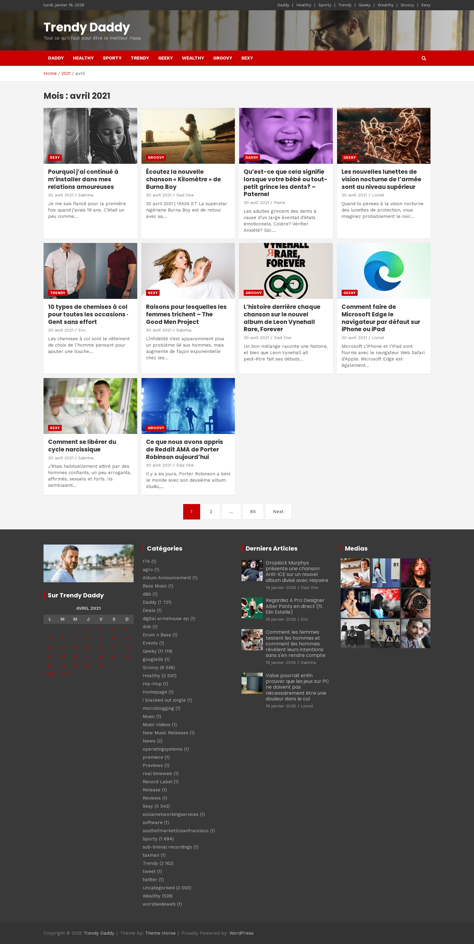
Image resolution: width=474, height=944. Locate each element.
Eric (82, 330)
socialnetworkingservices (171, 814)
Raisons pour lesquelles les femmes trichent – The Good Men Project (186, 314)
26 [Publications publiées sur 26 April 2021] (50, 666)
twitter (150, 879)
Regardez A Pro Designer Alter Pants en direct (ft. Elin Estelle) (295, 606)
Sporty (324, 5)
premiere (153, 757)
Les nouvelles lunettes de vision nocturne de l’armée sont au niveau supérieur (381, 179)
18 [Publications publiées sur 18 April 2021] (127, 647)
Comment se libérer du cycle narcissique (82, 446)
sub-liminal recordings (167, 847)
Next (278, 511)
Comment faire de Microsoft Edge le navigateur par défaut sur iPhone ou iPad (381, 318)
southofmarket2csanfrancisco (176, 830)
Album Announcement (167, 577)
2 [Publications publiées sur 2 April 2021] (101, 628)
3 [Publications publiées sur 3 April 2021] (114, 628)
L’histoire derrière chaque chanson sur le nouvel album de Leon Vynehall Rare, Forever (282, 318)
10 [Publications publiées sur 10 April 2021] (114, 638)
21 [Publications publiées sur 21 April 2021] (75, 656)
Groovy (407, 5)
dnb (147, 626)
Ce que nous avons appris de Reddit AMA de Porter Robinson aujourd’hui (184, 449)
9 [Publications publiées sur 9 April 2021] (100, 638)
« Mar (50, 674)
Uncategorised (159, 888)
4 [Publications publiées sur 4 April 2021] (126, 628)
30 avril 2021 (60, 194)
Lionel (378, 194)
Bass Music (155, 586)
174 (146, 561)
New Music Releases (165, 732)
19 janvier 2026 (281, 587)
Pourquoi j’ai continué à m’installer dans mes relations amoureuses (83, 179)
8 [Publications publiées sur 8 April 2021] (88, 638)
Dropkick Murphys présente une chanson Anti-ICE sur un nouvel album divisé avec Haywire (297, 571)
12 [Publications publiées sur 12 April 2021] (50, 647)
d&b (147, 594)
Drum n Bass (157, 635)
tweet (149, 871)
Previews (153, 765)
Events (150, 643)
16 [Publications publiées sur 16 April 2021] (101, 647)
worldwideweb (159, 904)
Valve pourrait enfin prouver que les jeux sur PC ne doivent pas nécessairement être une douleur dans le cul (297, 687)
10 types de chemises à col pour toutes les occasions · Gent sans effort (88, 314)
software (153, 822)
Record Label (157, 781)
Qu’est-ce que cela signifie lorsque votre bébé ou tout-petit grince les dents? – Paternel (285, 183)
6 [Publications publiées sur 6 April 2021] (62, 638)
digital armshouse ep (166, 618)
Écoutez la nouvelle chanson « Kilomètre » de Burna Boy (183, 179)
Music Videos (156, 724)
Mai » (66, 674)
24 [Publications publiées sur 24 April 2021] (114, 656)
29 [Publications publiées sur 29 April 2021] (88, 666)
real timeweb (157, 773)
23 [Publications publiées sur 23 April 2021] (101, 656)
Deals (149, 610)
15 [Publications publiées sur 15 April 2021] (88, 647)
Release (152, 790)
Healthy (303, 5)
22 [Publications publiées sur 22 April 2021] (88, 656)
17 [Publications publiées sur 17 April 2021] (114, 647)
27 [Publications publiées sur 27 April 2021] (62, 666)
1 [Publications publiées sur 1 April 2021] (88, 628)
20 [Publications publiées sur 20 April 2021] (62, 656)
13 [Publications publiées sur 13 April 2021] (62, 647)
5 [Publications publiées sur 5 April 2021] (50, 638)
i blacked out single (164, 700)
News (149, 741)
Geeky (365, 5)
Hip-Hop (152, 684)
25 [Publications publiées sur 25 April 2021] (127, 656)
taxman (151, 855)
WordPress (241, 933)
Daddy (283, 5)
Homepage (155, 692)
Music (149, 716)
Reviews (152, 798)
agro (148, 569)
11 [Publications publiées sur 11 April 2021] (127, 638)
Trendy (345, 5)
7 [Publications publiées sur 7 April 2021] (75, 638)
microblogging (158, 708)
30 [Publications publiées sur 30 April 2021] (100, 666)
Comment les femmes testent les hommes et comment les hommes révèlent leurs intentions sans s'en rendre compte (295, 644)
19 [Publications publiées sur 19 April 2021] (50, 656)
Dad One (185, 194)
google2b (153, 659)
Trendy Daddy (87, 27)
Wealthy (386, 5)
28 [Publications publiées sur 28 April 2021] (75, 666)
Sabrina (85, 194)
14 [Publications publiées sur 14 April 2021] (75, 647)
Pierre (279, 202)
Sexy (425, 5)
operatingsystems (163, 749)
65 (253, 511)
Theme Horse (160, 933)
